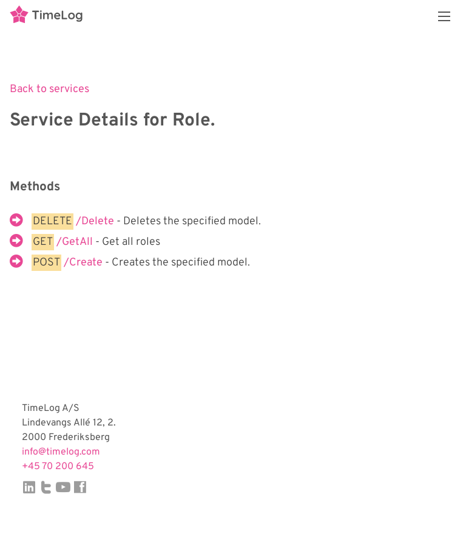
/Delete (96, 221)
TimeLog (46, 16)
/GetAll (75, 242)
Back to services (49, 89)
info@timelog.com (61, 452)
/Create (84, 263)
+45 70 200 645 (58, 467)
